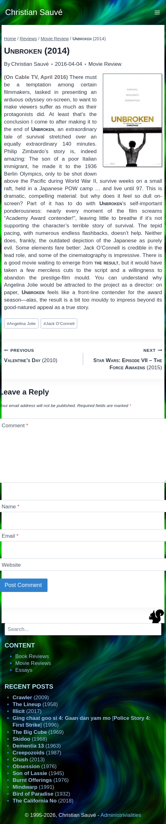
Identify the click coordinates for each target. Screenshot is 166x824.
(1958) (35, 704)
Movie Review (105, 64)
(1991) (33, 787)
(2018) (43, 801)
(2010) (41, 355)
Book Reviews (32, 656)
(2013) (29, 760)
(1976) (35, 766)
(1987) (37, 753)
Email (10, 536)
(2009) (31, 697)
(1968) (30, 739)
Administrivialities (120, 815)
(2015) (125, 359)
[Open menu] (157, 12)
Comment (15, 425)
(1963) (37, 746)
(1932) (41, 794)
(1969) (38, 732)
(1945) (38, 773)
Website (11, 565)
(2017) (27, 711)
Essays (24, 670)
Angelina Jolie (21, 323)
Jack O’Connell (58, 323)
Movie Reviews (33, 663)
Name (10, 507)
